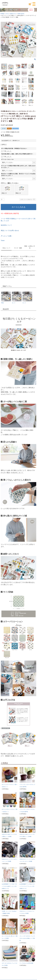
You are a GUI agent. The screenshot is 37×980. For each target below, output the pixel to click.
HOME (2, 13)
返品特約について (6, 225)
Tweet (2, 240)
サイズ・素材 (18, 248)
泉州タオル (13, 13)
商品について (6, 248)
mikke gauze (21, 13)
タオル (7, 13)
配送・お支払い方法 (30, 247)
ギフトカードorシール (7, 159)
